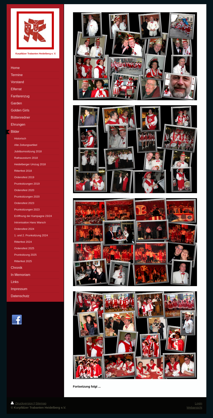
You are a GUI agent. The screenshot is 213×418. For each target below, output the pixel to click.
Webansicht (194, 407)
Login (198, 403)
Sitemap (40, 403)
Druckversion (22, 403)
